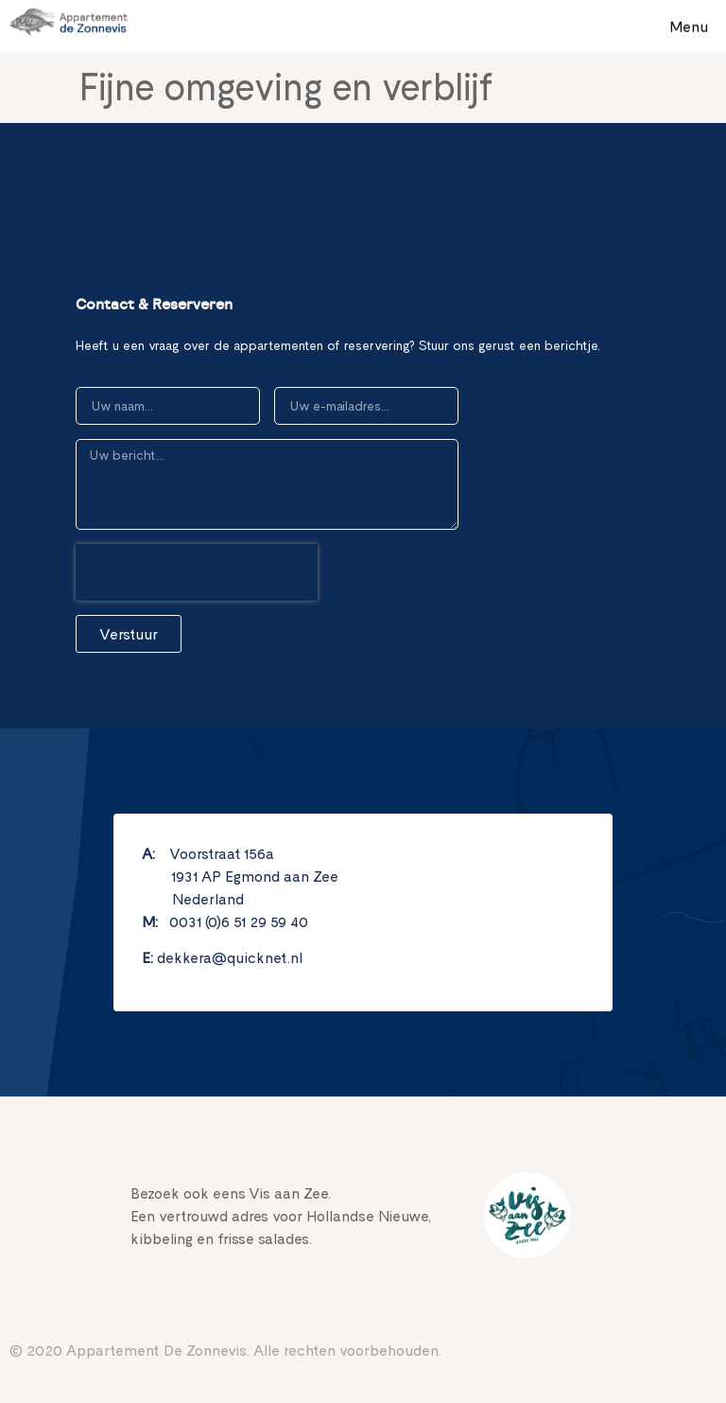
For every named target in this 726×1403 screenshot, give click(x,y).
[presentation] (197, 572)
